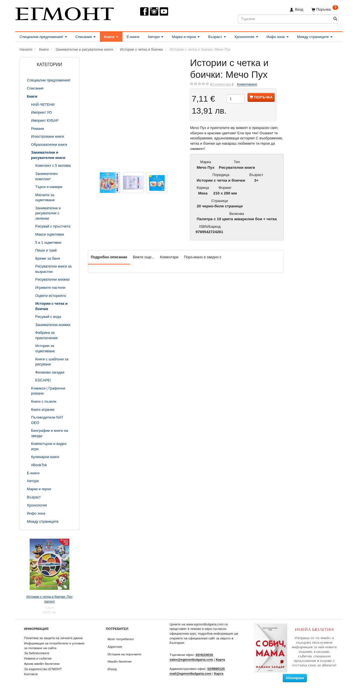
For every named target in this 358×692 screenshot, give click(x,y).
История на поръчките (125, 654)
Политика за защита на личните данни (53, 638)
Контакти (31, 674)
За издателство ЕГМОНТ (43, 669)
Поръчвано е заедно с (203, 257)
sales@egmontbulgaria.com (191, 659)
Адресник (115, 646)
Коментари (169, 257)
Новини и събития (37, 658)
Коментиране (247, 84)
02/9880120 (216, 668)
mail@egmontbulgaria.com (190, 673)
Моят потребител (121, 639)
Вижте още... (143, 257)
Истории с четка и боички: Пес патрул (49, 599)
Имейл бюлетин (120, 661)
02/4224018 (204, 654)
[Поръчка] (324, 9)
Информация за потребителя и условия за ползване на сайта (54, 645)
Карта (220, 659)
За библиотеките (37, 653)
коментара (222, 84)
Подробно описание (109, 257)
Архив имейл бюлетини (42, 663)
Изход (112, 669)
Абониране (295, 678)
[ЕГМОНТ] (64, 12)
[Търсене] (335, 19)
